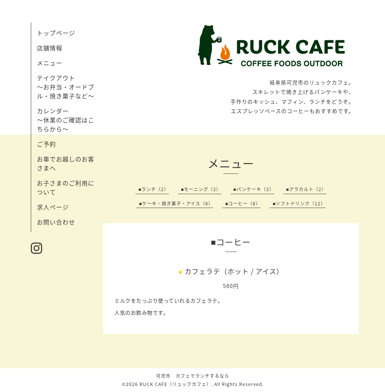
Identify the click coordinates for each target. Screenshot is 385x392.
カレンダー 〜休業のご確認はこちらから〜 (65, 119)
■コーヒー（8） (243, 203)
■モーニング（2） (201, 189)
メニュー (49, 62)
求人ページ (53, 206)
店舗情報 (49, 47)
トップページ (56, 32)
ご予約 (46, 143)
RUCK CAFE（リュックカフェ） (175, 384)
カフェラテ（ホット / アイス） (234, 271)
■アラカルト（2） (306, 189)
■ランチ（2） (153, 189)
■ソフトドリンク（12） (299, 203)
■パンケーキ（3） (253, 189)
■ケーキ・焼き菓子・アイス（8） (176, 203)
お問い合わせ (56, 221)
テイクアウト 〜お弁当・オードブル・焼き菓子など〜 (65, 86)
